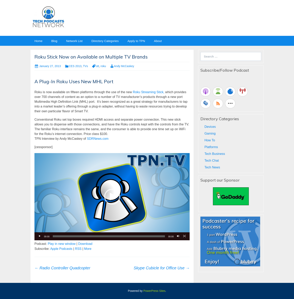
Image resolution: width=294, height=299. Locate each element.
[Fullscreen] (184, 236)
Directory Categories (105, 41)
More (87, 248)
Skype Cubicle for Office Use (162, 268)
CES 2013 (75, 66)
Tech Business (214, 153)
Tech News (212, 167)
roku (103, 66)
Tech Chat (211, 160)
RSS (78, 248)
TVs (85, 66)
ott (97, 66)
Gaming (210, 133)
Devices (210, 126)
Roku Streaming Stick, (148, 92)
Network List (74, 41)
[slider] (109, 236)
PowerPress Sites (154, 290)
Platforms (211, 147)
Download (85, 243)
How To (209, 140)
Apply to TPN (136, 41)
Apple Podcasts (61, 248)
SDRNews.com (97, 138)
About (158, 41)
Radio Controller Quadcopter (62, 268)
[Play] (40, 236)
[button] (112, 197)
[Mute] (178, 236)
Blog (54, 41)
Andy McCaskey (124, 66)
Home (38, 41)
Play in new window (62, 243)
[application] (112, 196)
